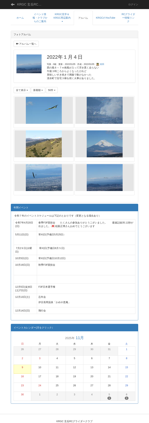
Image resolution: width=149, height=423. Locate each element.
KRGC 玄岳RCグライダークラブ (32, 4)
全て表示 (22, 90)
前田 (100, 64)
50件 (51, 90)
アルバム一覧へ (26, 43)
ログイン (133, 4)
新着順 (38, 90)
